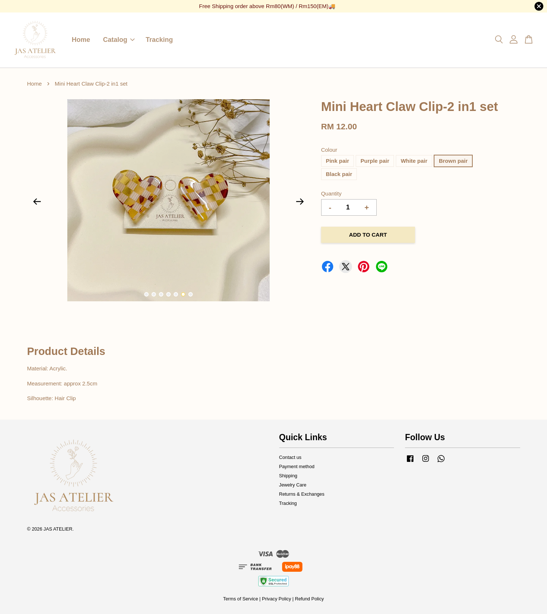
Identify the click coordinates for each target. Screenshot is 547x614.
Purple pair (374, 161)
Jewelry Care (292, 485)
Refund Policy (309, 599)
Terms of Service (240, 599)
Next (300, 202)
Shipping (288, 475)
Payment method (297, 466)
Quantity (331, 193)
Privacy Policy (276, 599)
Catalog (119, 39)
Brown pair (453, 161)
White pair (414, 161)
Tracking (159, 39)
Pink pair (337, 161)
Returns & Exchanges (301, 494)
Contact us (290, 457)
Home (81, 39)
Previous (37, 202)
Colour (329, 150)
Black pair (339, 174)
